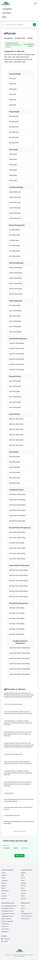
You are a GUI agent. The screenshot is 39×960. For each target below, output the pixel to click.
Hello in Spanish (6, 918)
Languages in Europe (7, 913)
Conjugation (7, 9)
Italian (23, 880)
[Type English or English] (19, 24)
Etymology (6, 13)
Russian (3, 875)
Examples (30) (20, 38)
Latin (22, 875)
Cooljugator (6, 848)
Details (30, 38)
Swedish (23, 891)
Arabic (3, 878)
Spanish (3, 883)
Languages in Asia (7, 916)
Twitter (4, 941)
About (23, 908)
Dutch (3, 888)
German (3, 896)
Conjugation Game (26, 913)
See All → (4, 898)
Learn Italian (5, 929)
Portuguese (5, 891)
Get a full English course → (29, 45)
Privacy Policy (25, 918)
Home (23, 906)
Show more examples (19, 831)
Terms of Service (26, 916)
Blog (4, 17)
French (3, 893)
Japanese (4, 880)
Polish (23, 896)
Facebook (5, 939)
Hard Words (5, 924)
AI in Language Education (9, 906)
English (16, 848)
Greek (3, 873)
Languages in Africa (7, 908)
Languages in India (7, 911)
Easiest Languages (7, 921)
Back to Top (19, 855)
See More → (5, 931)
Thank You (4, 926)
